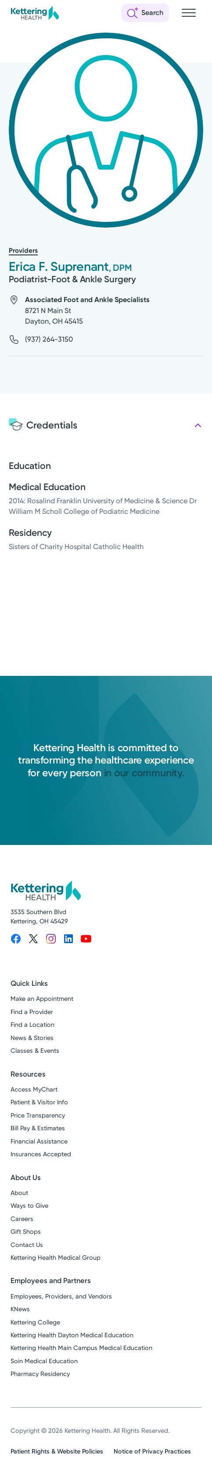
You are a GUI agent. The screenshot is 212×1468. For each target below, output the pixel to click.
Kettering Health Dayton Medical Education (72, 1335)
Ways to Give (29, 1206)
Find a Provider (32, 1012)
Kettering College (35, 1322)
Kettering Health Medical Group (56, 1257)
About (19, 1193)
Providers (23, 251)
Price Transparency (38, 1115)
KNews (20, 1309)
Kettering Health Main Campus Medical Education (81, 1348)
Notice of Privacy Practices (152, 1451)
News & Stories (32, 1038)
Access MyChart (34, 1089)
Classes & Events (35, 1051)
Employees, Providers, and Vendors (61, 1296)
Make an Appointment (42, 999)
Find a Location (32, 1025)
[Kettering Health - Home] (35, 13)
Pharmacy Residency (40, 1374)
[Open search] (145, 13)
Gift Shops (26, 1232)
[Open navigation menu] (188, 13)
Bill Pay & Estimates (38, 1128)
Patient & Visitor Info (39, 1102)
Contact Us (27, 1245)
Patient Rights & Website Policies (57, 1451)
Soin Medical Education (44, 1361)
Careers (22, 1219)
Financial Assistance (39, 1141)
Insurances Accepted (41, 1154)
